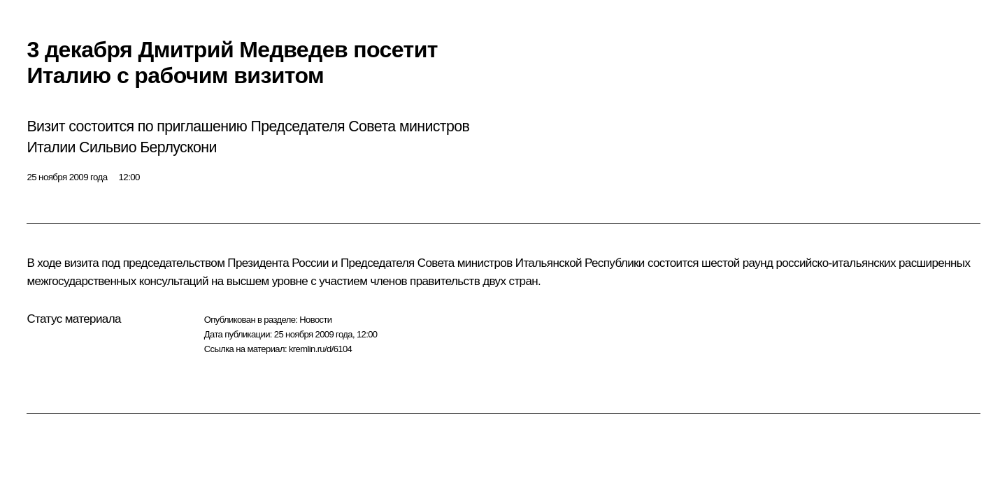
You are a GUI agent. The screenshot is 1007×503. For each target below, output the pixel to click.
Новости (315, 319)
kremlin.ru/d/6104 (320, 349)
